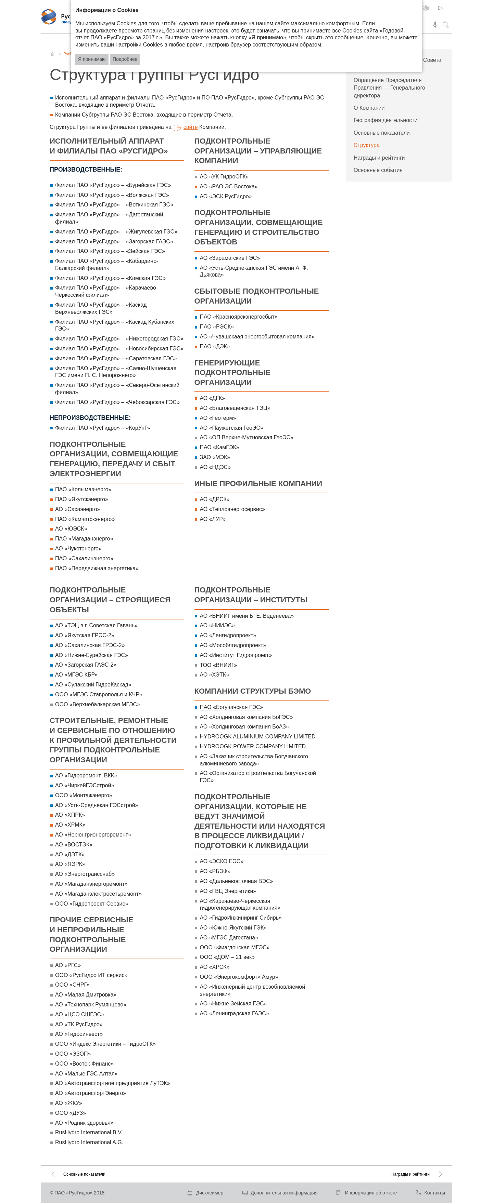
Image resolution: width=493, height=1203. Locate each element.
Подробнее (125, 59)
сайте (191, 127)
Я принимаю (92, 59)
